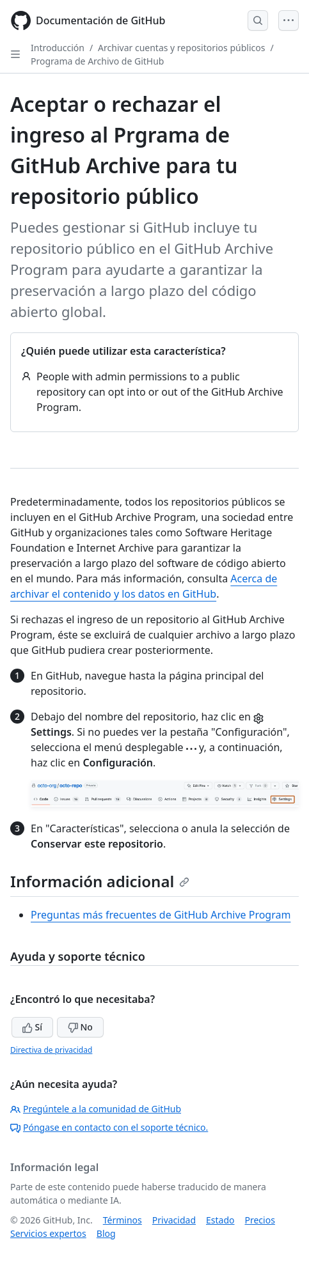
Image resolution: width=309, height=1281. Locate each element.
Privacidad (174, 1220)
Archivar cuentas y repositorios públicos (181, 48)
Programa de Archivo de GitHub (97, 61)
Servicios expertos (48, 1233)
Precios (260, 1220)
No (80, 1027)
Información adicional (99, 881)
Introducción (57, 48)
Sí (32, 1027)
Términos (122, 1220)
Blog (106, 1233)
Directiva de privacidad (51, 1049)
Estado (220, 1220)
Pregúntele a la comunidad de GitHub (95, 1109)
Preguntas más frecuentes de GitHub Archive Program (160, 915)
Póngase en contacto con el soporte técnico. (109, 1127)
